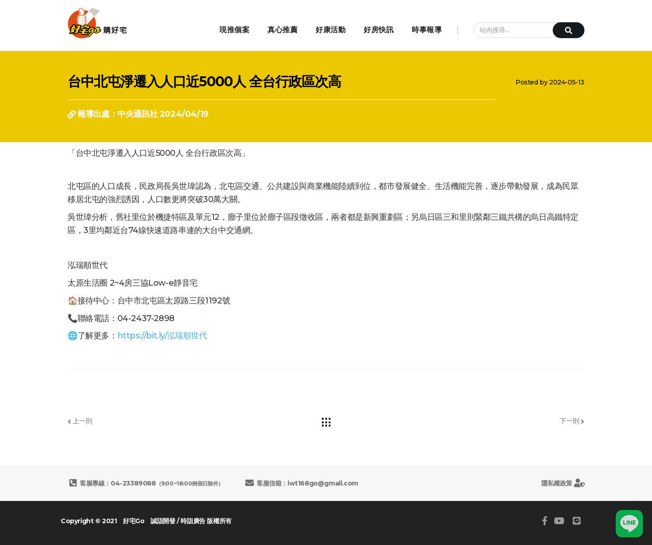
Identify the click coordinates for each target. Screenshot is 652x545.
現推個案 (234, 29)
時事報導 (427, 29)
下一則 (572, 420)
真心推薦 (282, 29)
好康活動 (330, 29)
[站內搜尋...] (524, 30)
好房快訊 (379, 29)
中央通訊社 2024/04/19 (163, 114)
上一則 (80, 420)
